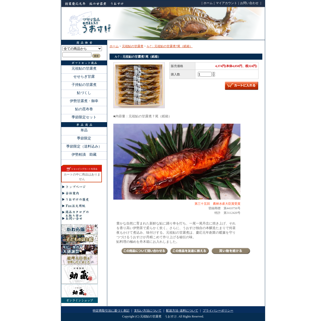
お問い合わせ (249, 3)
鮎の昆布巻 (84, 109)
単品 (84, 130)
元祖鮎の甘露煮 (84, 68)
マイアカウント (226, 3)
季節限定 (84, 138)
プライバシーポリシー (218, 310)
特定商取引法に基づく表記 (111, 310)
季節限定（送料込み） (84, 146)
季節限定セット (84, 117)
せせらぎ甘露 (84, 76)
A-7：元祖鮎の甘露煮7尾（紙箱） (170, 46)
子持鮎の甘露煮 (84, 85)
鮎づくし (84, 93)
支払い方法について (147, 310)
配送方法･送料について (182, 310)
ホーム (208, 3)
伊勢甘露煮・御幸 (84, 101)
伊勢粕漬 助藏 (84, 154)
